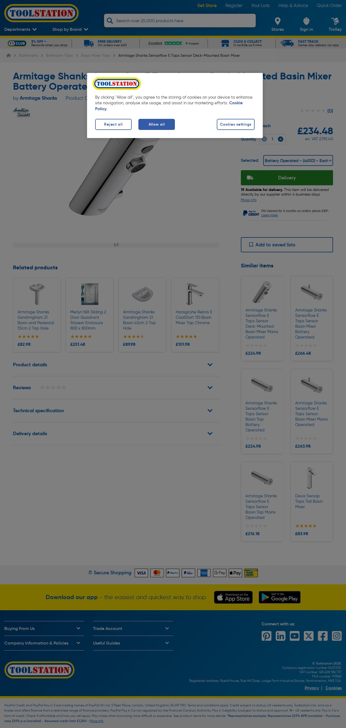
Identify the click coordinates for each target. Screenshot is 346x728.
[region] (175, 105)
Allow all (157, 124)
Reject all (113, 124)
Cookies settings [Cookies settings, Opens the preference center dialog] (235, 124)
